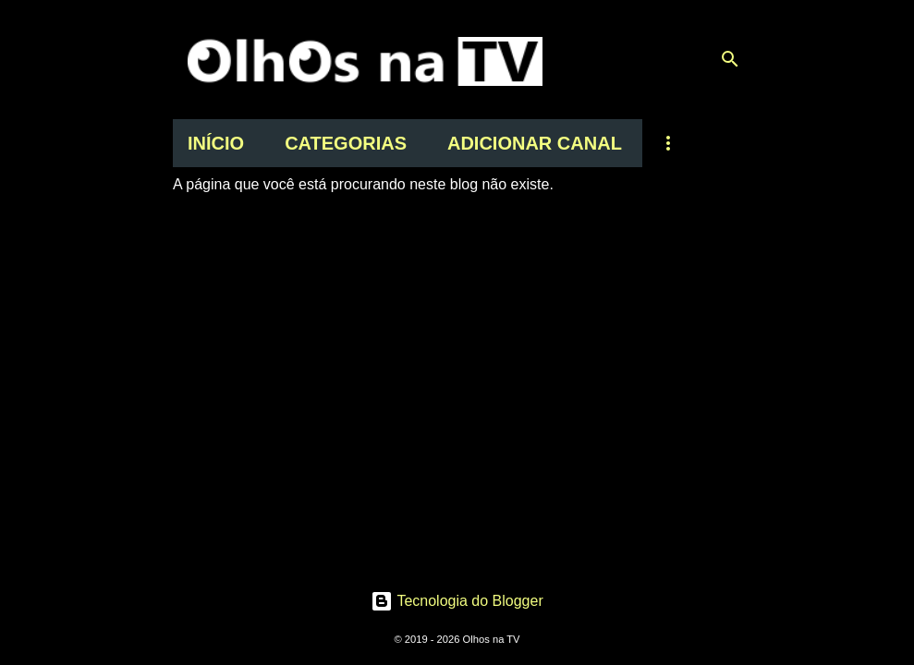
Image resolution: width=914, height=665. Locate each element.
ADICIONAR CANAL (534, 143)
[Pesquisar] (730, 59)
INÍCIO (216, 143)
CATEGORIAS (346, 143)
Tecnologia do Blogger (457, 601)
